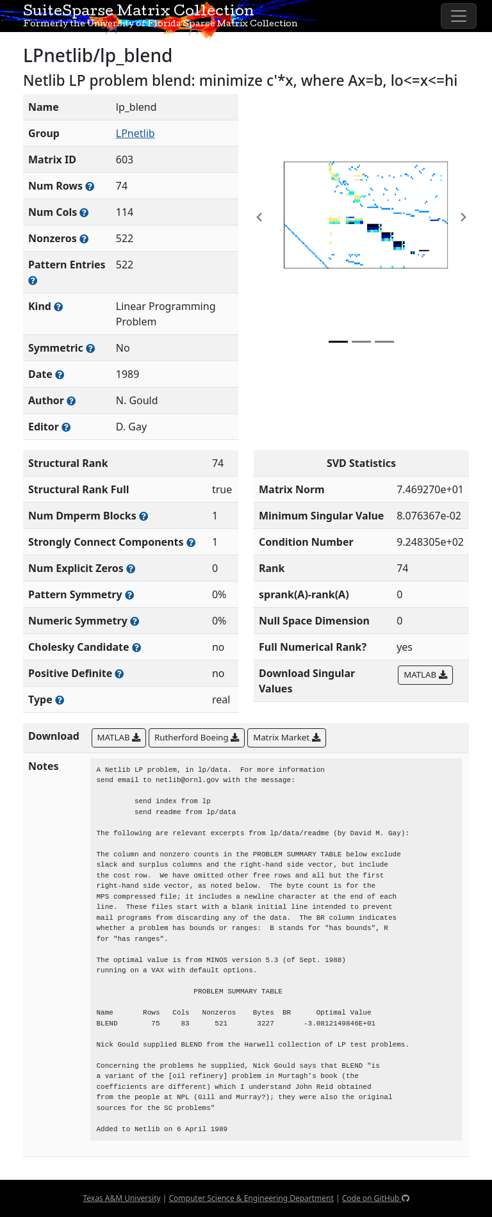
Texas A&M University (121, 1198)
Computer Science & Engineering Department (250, 1198)
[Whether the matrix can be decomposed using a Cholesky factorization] (136, 647)
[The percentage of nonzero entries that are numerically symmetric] (134, 621)
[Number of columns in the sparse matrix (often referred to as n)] (83, 212)
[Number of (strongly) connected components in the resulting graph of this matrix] (190, 542)
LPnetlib (135, 133)
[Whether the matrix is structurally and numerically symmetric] (90, 348)
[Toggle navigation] (459, 16)
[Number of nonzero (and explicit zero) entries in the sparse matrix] (32, 280)
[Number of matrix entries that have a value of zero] (130, 568)
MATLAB (425, 674)
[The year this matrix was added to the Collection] (59, 374)
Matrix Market (286, 737)
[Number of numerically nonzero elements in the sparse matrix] (83, 239)
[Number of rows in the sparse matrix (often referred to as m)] (89, 186)
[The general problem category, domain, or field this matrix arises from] (58, 306)
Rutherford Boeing (196, 737)
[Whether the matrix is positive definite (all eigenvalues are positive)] (119, 673)
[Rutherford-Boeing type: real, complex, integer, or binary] (59, 700)
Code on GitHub (375, 1198)
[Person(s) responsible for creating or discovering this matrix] (71, 401)
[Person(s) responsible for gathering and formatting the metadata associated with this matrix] (66, 427)
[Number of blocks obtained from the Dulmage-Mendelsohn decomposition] (143, 516)
